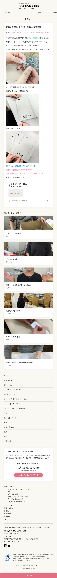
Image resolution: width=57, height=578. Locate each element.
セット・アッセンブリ (13, 32)
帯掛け (6, 422)
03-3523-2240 (30, 467)
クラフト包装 (8, 385)
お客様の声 (7, 513)
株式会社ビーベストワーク (23, 560)
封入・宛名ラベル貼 (10, 418)
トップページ (8, 505)
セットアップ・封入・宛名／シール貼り (30, 32)
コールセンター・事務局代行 (12, 389)
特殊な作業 (7, 441)
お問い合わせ (18, 565)
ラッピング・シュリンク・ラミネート (14, 408)
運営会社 (25, 565)
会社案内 (7, 516)
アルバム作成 (8, 380)
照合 (5, 436)
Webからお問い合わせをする (28, 475)
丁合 (5, 413)
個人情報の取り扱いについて (35, 565)
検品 (5, 432)
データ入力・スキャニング (12, 404)
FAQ (5, 519)
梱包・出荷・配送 (45, 32)
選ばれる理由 (8, 12)
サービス (23, 12)
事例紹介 (40, 12)
